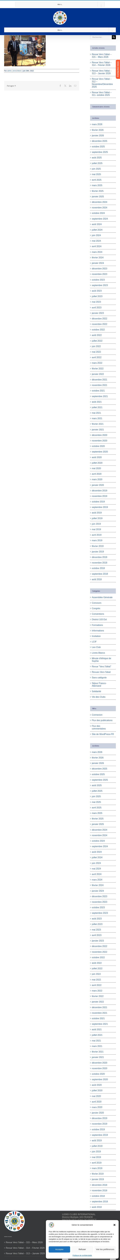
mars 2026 (97, 124)
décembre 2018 (99, 557)
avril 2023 (96, 307)
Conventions (98, 614)
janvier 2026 (98, 135)
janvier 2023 (98, 313)
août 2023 (97, 291)
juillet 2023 (97, 296)
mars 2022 (97, 363)
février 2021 (98, 424)
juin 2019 (96, 524)
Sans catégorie (99, 677)
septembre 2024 (100, 219)
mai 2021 (96, 413)
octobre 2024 (98, 213)
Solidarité (96, 691)
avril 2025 (96, 180)
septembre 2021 (100, 396)
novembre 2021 (99, 385)
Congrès (96, 608)
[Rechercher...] (101, 37)
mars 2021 (97, 418)
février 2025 (98, 191)
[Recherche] (114, 37)
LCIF (94, 641)
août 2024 (97, 224)
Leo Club (96, 647)
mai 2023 (96, 302)
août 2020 (97, 457)
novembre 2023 (99, 274)
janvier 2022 (98, 374)
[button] (114, 1225)
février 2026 (98, 130)
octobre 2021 (98, 390)
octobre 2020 (98, 446)
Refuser (82, 1249)
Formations (97, 625)
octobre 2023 (98, 280)
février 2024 (98, 257)
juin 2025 (96, 169)
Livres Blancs (98, 653)
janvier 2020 (98, 485)
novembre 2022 (99, 324)
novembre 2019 (99, 496)
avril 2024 (96, 246)
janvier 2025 (98, 196)
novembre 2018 (99, 563)
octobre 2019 (98, 501)
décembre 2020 (99, 435)
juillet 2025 (97, 163)
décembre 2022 (99, 318)
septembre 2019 (100, 507)
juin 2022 (96, 346)
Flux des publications (102, 720)
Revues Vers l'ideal (101, 672)
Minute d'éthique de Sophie (101, 659)
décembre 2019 (99, 490)
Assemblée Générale (102, 597)
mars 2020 (97, 479)
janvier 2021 (98, 429)
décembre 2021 (99, 379)
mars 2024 (97, 252)
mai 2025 (96, 174)
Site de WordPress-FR (103, 734)
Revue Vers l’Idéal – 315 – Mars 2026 (24, 1242)
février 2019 (98, 546)
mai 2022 (96, 352)
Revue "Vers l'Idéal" (101, 666)
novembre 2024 (99, 207)
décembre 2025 (99, 141)
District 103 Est (99, 619)
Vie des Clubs (98, 697)
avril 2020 (96, 474)
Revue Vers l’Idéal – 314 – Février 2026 (25, 1248)
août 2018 (97, 579)
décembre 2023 (99, 268)
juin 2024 (96, 235)
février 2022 (98, 368)
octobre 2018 (98, 568)
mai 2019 (96, 529)
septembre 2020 (100, 452)
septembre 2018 (100, 574)
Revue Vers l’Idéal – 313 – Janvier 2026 (25, 1253)
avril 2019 (96, 535)
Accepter (59, 1249)
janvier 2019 (98, 551)
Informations (98, 630)
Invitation (96, 636)
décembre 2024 (99, 202)
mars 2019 (97, 540)
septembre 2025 (100, 152)
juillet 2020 (97, 463)
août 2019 (97, 513)
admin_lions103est (14, 71)
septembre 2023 (100, 285)
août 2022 (97, 335)
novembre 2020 (99, 440)
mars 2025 (97, 185)
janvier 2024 (98, 263)
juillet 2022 (97, 341)
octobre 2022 (98, 329)
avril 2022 (96, 357)
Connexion (97, 715)
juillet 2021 (97, 407)
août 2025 (97, 157)
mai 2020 (96, 468)
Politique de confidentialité (82, 1255)
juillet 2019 (97, 518)
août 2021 (97, 402)
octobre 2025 (98, 146)
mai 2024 (96, 241)
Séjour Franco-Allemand (99, 684)
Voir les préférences (105, 1249)
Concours (96, 603)
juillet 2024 (97, 230)
